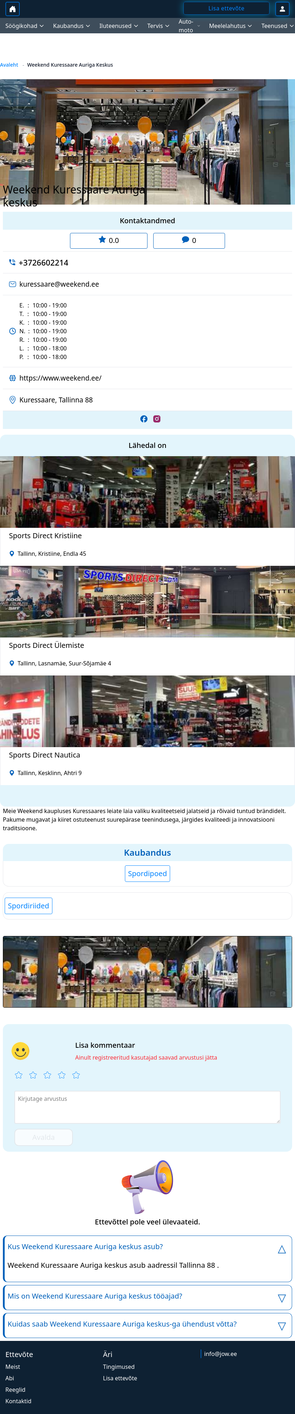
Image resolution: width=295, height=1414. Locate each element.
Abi (9, 1378)
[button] (147, 972)
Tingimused (119, 1367)
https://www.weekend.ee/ (60, 378)
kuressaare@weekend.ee (59, 284)
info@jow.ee (220, 1354)
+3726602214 (43, 262)
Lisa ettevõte (120, 1378)
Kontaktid (18, 1401)
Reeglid (15, 1390)
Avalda (43, 1137)
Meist (12, 1367)
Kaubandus (147, 852)
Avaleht (9, 64)
